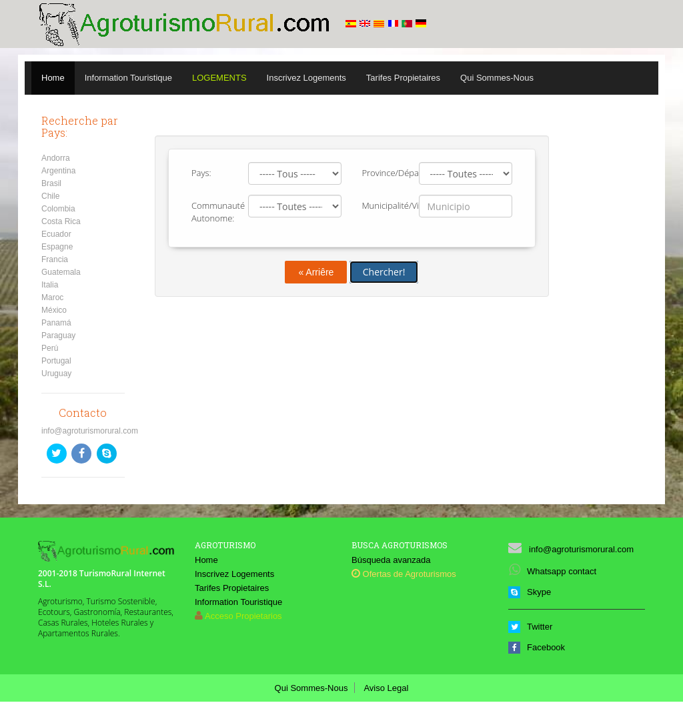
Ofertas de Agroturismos (404, 574)
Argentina (58, 170)
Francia (54, 259)
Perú (49, 348)
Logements (219, 78)
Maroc (52, 297)
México (54, 310)
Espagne (57, 246)
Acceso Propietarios (243, 616)
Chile (50, 196)
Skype (529, 592)
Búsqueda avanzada (391, 560)
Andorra (55, 158)
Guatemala (61, 272)
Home (53, 78)
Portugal (56, 361)
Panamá (56, 322)
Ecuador (56, 234)
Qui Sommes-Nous (497, 78)
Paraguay (58, 335)
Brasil (51, 183)
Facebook (536, 647)
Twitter (530, 627)
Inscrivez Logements (306, 78)
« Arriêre (315, 272)
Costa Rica (61, 221)
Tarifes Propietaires (403, 78)
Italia (49, 284)
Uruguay (56, 373)
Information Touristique (128, 78)
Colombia (58, 208)
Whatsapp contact (552, 571)
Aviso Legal (386, 688)
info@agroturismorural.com (89, 431)
